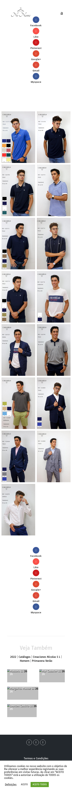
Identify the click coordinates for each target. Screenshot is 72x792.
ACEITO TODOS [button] (40, 784)
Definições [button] (11, 784)
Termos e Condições (36, 758)
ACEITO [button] (24, 784)
